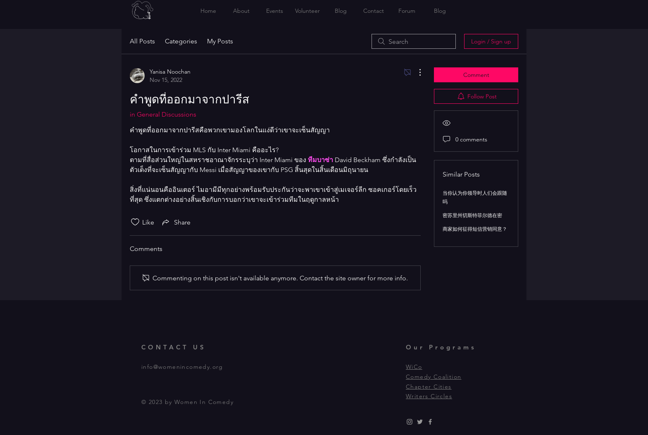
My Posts (220, 41)
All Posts (142, 41)
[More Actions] (416, 72)
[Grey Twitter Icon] (420, 421)
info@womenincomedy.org (182, 366)
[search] (414, 41)
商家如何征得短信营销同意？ (475, 229)
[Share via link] (176, 222)
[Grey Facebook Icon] (430, 421)
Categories (181, 41)
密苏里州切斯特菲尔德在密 (472, 215)
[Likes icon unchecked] (135, 222)
